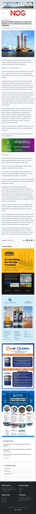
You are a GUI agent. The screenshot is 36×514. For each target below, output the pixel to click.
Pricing (20, 491)
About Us (21, 488)
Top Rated (4, 501)
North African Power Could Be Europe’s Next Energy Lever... (17, 454)
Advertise (21, 489)
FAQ (20, 492)
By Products (4, 497)
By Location (4, 500)
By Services (4, 499)
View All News (6, 458)
